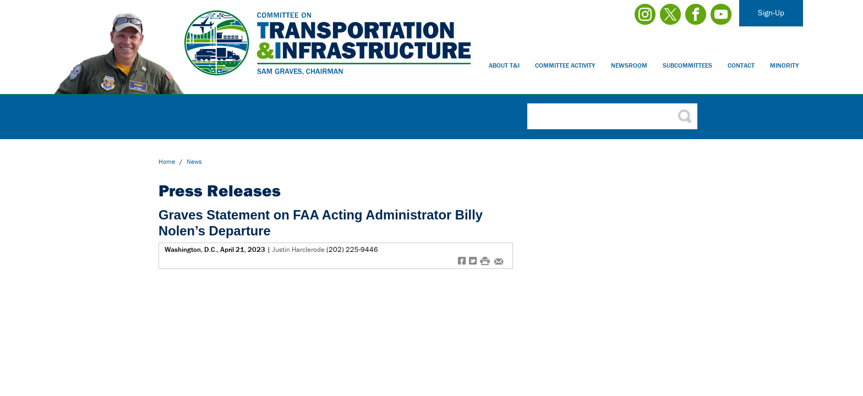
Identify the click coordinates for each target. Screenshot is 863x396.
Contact (741, 65)
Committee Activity (565, 65)
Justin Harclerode (298, 249)
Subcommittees (687, 65)
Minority (784, 65)
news (194, 161)
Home (167, 161)
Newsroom (629, 65)
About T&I (504, 65)
